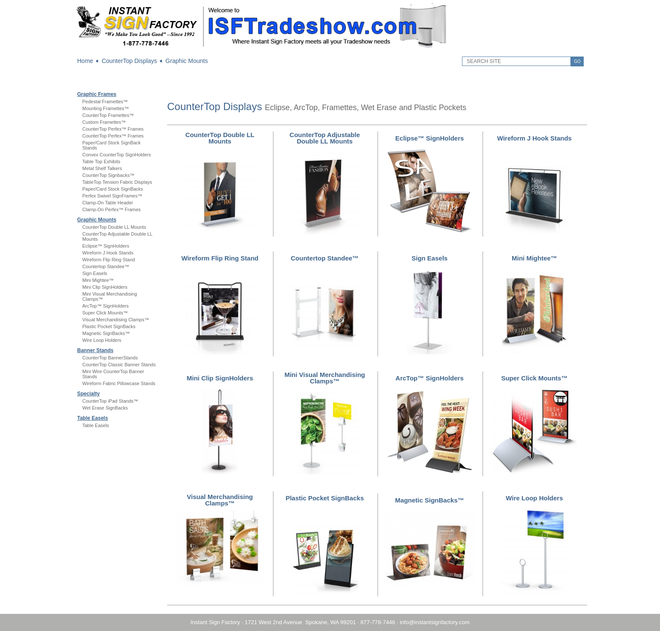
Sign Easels (94, 273)
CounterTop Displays (129, 60)
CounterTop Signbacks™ (108, 175)
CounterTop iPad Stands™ (110, 401)
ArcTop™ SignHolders (105, 305)
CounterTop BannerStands (110, 357)
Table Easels (92, 418)
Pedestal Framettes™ (105, 101)
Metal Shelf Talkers (102, 168)
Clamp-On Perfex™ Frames (111, 209)
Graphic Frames (96, 94)
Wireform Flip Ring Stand (108, 259)
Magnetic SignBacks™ (106, 333)
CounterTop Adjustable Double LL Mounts (325, 138)
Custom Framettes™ (104, 122)
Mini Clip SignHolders (104, 287)
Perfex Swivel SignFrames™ (112, 195)
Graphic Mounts (186, 60)
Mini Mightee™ (98, 280)
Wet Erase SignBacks (105, 407)
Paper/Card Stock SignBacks (112, 188)
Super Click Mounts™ (105, 312)
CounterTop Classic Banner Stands (119, 364)
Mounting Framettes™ (105, 108)
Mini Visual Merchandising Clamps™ (325, 378)
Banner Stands (95, 350)
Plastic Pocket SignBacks (108, 326)
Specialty (88, 394)
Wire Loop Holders (101, 340)
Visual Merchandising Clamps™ (115, 319)
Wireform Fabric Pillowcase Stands (119, 383)
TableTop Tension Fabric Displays (117, 182)
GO (577, 61)
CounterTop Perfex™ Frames (113, 129)
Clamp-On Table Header (107, 202)
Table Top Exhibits (101, 161)
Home (85, 60)
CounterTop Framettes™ (108, 115)
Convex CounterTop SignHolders (116, 154)
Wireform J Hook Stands (107, 252)
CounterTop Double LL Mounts (114, 227)
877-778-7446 (377, 622)
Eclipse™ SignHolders (105, 245)
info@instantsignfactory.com (435, 622)
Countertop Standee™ (105, 266)
